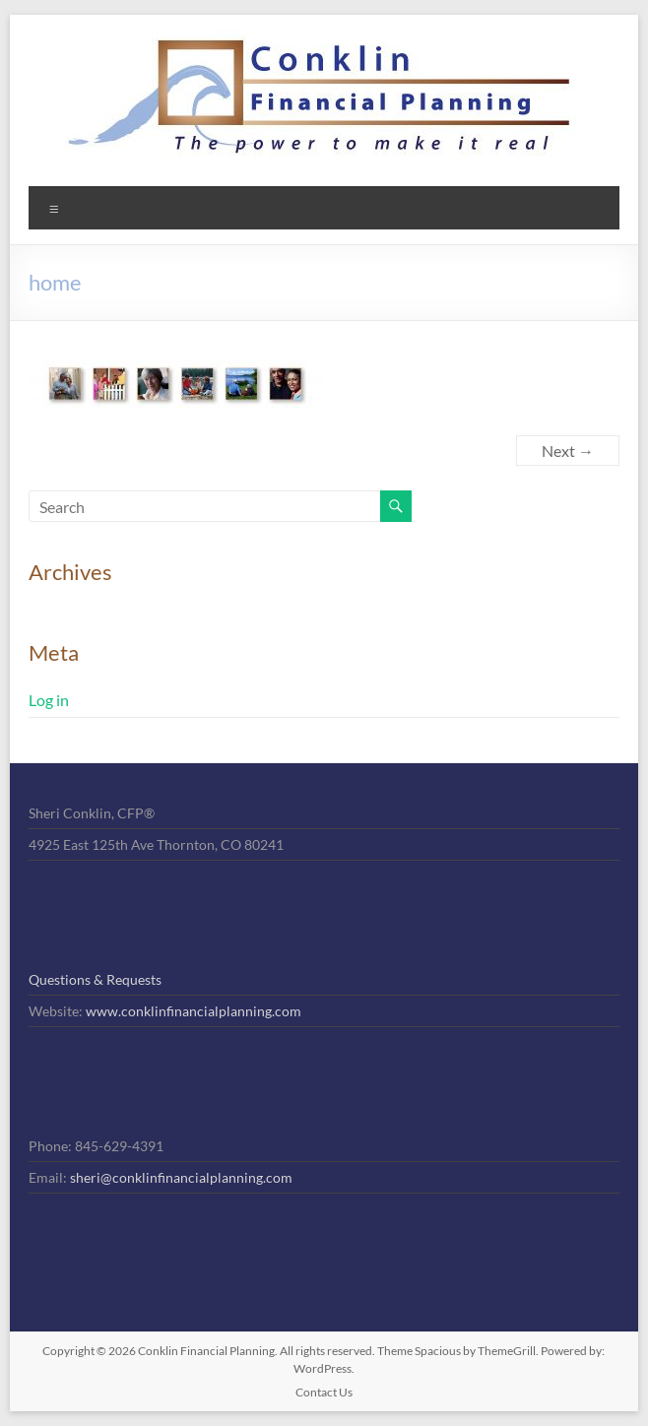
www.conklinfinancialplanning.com (193, 1011)
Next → (568, 450)
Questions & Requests (95, 979)
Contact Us (324, 1392)
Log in (49, 699)
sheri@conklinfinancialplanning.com (181, 1177)
